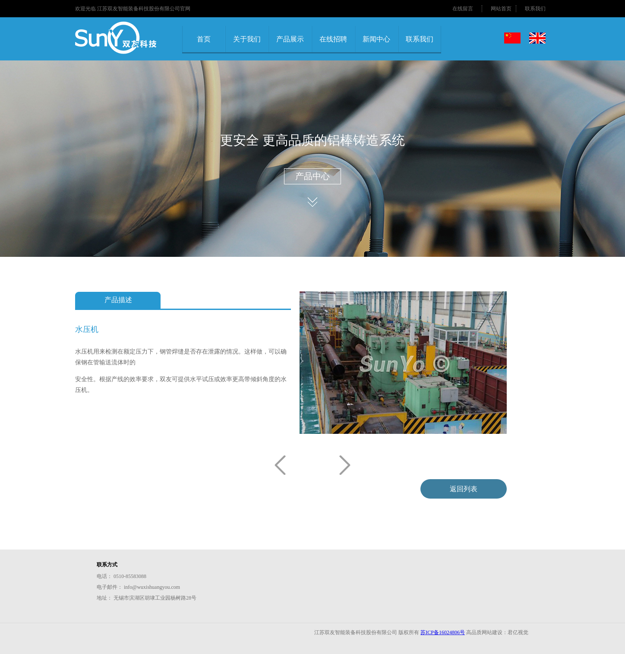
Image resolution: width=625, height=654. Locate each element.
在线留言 (462, 9)
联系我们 (535, 9)
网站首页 (501, 9)
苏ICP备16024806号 (442, 632)
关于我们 (247, 39)
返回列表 (463, 489)
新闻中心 (376, 39)
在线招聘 (333, 39)
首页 (204, 39)
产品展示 (290, 39)
